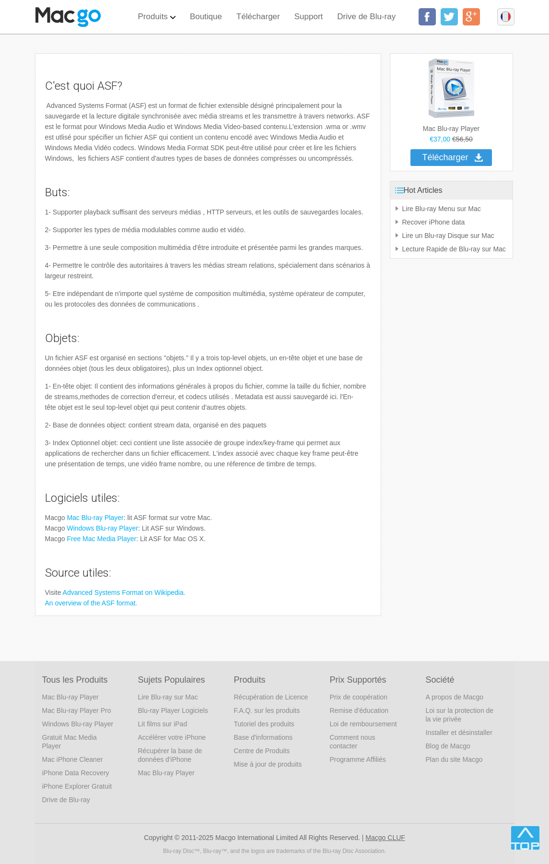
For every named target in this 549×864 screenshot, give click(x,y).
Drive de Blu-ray (366, 16)
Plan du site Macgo (454, 759)
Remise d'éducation (359, 710)
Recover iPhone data (433, 222)
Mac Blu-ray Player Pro (76, 710)
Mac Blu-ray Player (95, 517)
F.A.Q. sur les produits (267, 710)
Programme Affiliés (358, 759)
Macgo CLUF (385, 837)
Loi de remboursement (363, 724)
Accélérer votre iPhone (172, 737)
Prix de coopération (359, 697)
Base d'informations (263, 737)
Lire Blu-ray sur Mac (168, 697)
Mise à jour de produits (268, 764)
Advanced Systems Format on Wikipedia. (124, 592)
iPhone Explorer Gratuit (77, 786)
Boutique (206, 16)
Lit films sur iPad (162, 724)
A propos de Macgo (455, 697)
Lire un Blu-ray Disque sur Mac (448, 235)
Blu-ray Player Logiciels (173, 710)
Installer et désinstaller (459, 732)
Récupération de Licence (271, 697)
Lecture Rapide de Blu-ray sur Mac (454, 249)
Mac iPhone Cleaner (72, 759)
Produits (156, 10)
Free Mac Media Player (101, 539)
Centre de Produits (262, 751)
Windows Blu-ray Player (102, 528)
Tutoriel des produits (264, 724)
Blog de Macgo (448, 746)
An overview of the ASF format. (91, 603)
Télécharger (258, 16)
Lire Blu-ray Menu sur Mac (441, 209)
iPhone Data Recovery (75, 773)
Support (308, 16)
